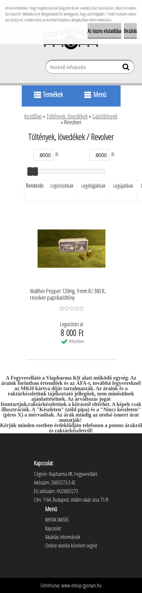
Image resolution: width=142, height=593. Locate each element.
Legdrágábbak (93, 185)
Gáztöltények (104, 116)
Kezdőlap (33, 116)
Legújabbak (123, 185)
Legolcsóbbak (61, 185)
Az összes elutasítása (104, 31)
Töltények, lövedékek (67, 116)
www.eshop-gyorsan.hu (81, 585)
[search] (126, 68)
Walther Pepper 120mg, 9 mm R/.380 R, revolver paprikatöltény (68, 294)
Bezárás (130, 31)
